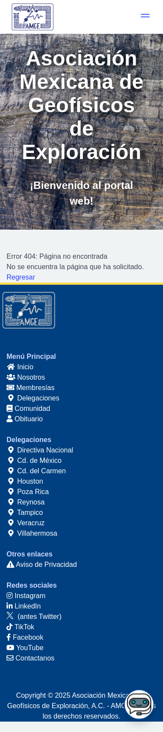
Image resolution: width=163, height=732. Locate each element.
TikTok (20, 627)
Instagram (26, 595)
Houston (25, 481)
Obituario (25, 419)
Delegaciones (33, 398)
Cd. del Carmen (36, 471)
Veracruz (26, 523)
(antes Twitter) (34, 616)
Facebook (25, 637)
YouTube (25, 647)
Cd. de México (34, 460)
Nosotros (26, 377)
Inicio (20, 367)
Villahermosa (32, 533)
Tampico (25, 512)
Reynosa (26, 502)
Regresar (21, 277)
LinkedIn (24, 606)
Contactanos (30, 658)
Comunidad (28, 408)
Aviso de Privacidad (42, 564)
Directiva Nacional (40, 450)
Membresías (30, 387)
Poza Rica (28, 491)
